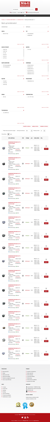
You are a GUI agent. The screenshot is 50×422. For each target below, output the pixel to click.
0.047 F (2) (5, 51)
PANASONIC (17, 149)
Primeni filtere (44, 126)
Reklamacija (29, 378)
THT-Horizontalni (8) (7, 65)
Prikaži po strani (36, 130)
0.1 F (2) (4, 52)
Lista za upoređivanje (7, 379)
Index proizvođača (6, 376)
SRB (11, 12)
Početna (3, 19)
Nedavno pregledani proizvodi (9, 378)
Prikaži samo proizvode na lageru (9, 130)
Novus (16, 420)
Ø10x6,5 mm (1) (30, 68)
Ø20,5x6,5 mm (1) (31, 73)
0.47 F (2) (4, 57)
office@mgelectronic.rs (32, 391)
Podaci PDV (5, 388)
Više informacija (11, 153)
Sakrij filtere (35, 126)
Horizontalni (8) (30, 33)
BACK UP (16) (5, 33)
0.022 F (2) (5, 49)
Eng (14, 12)
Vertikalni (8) (30, 35)
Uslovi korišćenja (6, 393)
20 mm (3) (5, 84)
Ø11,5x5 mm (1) (30, 70)
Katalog (4, 391)
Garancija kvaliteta (31, 376)
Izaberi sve (19, 44)
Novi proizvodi (5, 371)
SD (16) (4, 96)
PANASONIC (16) (31, 81)
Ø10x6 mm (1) (30, 66)
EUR (23, 12)
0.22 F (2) (4, 54)
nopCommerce (36, 420)
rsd (21, 12)
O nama (4, 387)
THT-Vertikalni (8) (6, 66)
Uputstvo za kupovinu (31, 371)
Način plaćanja (30, 374)
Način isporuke (30, 373)
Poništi (23, 44)
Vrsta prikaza (4, 134)
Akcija (4, 373)
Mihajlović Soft (25, 420)
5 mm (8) (4, 81)
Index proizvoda (6, 374)
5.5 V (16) (29, 49)
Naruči (46, 148)
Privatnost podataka (7, 395)
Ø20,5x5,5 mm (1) (31, 72)
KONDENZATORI (20, 19)
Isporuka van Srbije (31, 381)
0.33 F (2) (4, 56)
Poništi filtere (26, 126)
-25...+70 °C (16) (30, 96)
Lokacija (4, 390)
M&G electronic (22, 414)
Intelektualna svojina (7, 396)
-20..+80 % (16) (6, 112)
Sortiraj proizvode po (21, 130)
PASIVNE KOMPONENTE (11, 19)
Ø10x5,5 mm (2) (30, 65)
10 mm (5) (5, 82)
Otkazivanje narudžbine (32, 379)
